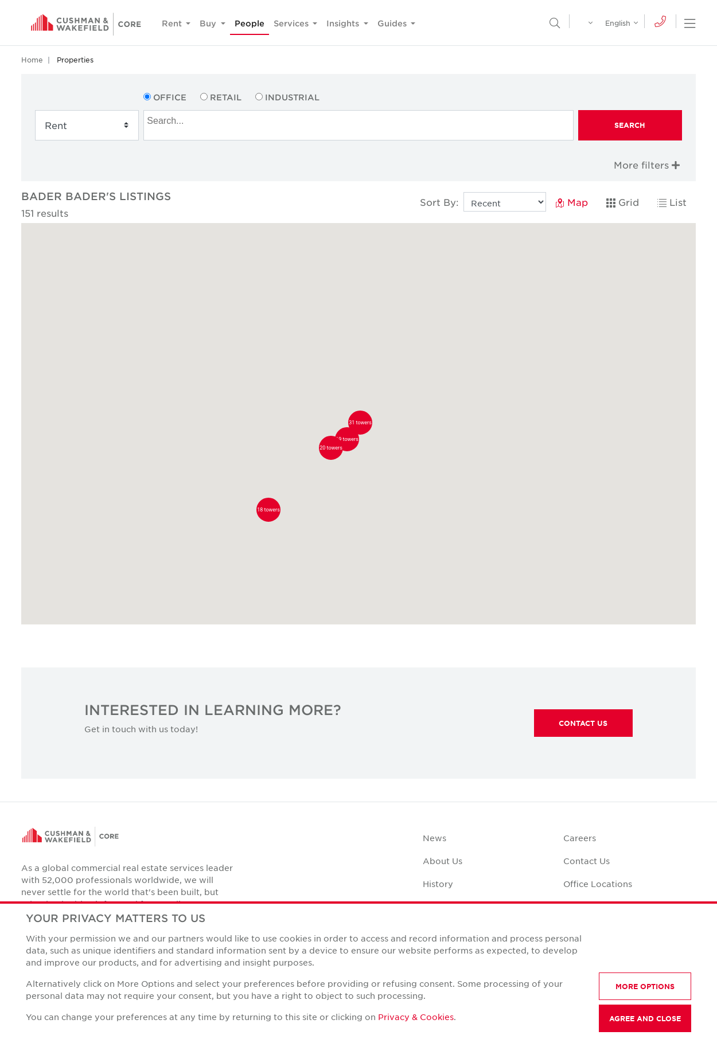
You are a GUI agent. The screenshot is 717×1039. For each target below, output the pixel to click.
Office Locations (597, 883)
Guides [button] (393, 23)
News (434, 838)
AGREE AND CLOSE (645, 1018)
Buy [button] (209, 23)
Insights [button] (343, 23)
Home (32, 59)
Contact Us (583, 723)
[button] (268, 510)
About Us (442, 861)
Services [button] (292, 23)
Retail (225, 97)
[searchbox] (359, 119)
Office (169, 97)
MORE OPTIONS (645, 986)
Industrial (292, 97)
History (438, 883)
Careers (579, 838)
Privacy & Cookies (416, 1016)
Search (629, 125)
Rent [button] (173, 23)
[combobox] (358, 125)
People (249, 23)
